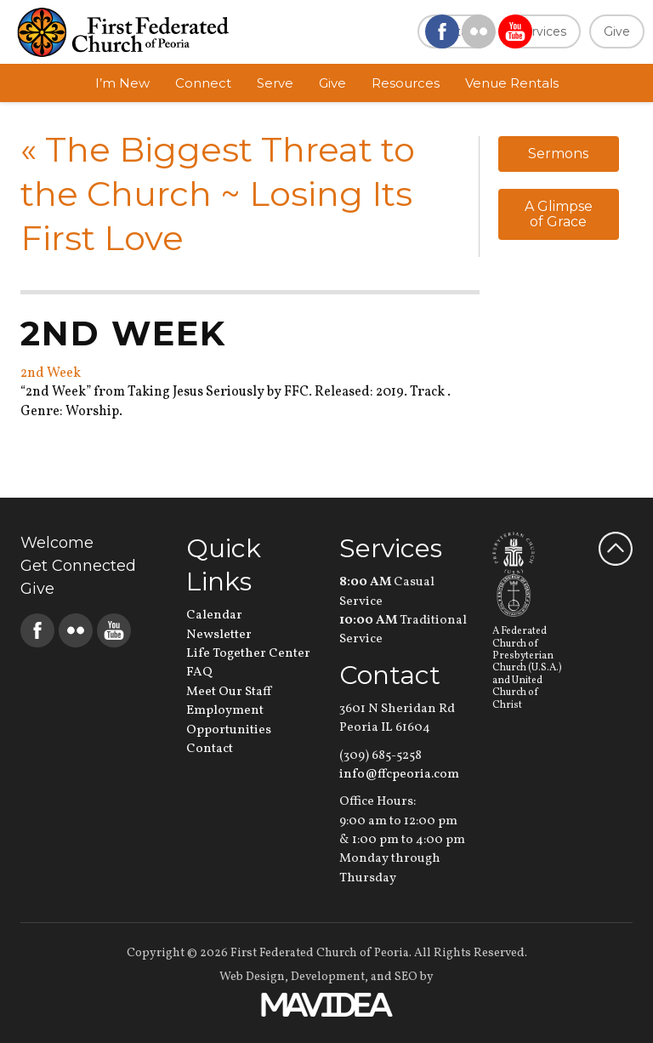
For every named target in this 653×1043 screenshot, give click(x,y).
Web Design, (253, 977)
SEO (406, 977)
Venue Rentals (512, 83)
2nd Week (50, 373)
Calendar (214, 615)
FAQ (199, 672)
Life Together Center (248, 654)
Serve (275, 83)
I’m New (122, 83)
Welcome (57, 542)
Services (541, 31)
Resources (406, 83)
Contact (209, 749)
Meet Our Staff (228, 692)
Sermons (558, 153)
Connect (203, 83)
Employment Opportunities (228, 720)
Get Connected (78, 565)
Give (617, 31)
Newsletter (219, 635)
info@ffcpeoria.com (399, 775)
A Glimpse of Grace (559, 214)
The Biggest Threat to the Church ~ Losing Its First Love (217, 193)
